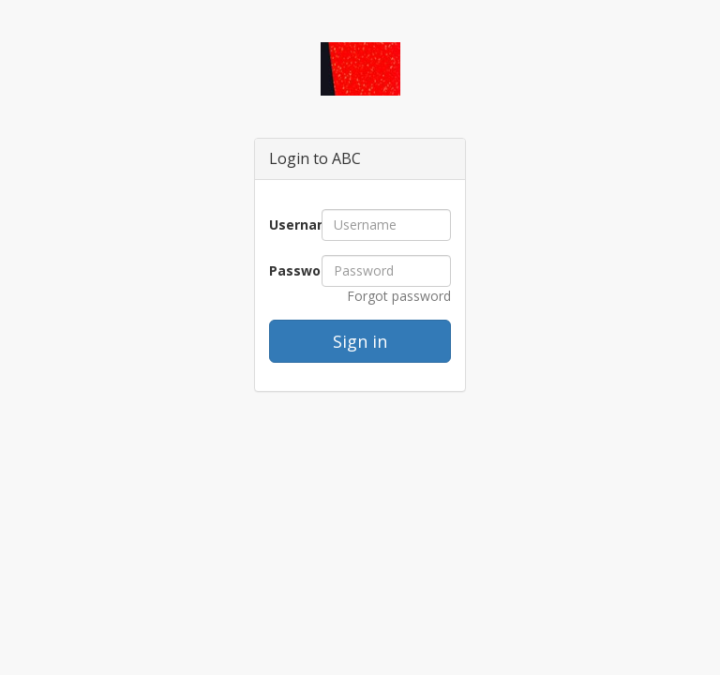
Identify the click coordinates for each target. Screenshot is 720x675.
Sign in (360, 341)
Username (288, 224)
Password (288, 270)
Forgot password (399, 296)
